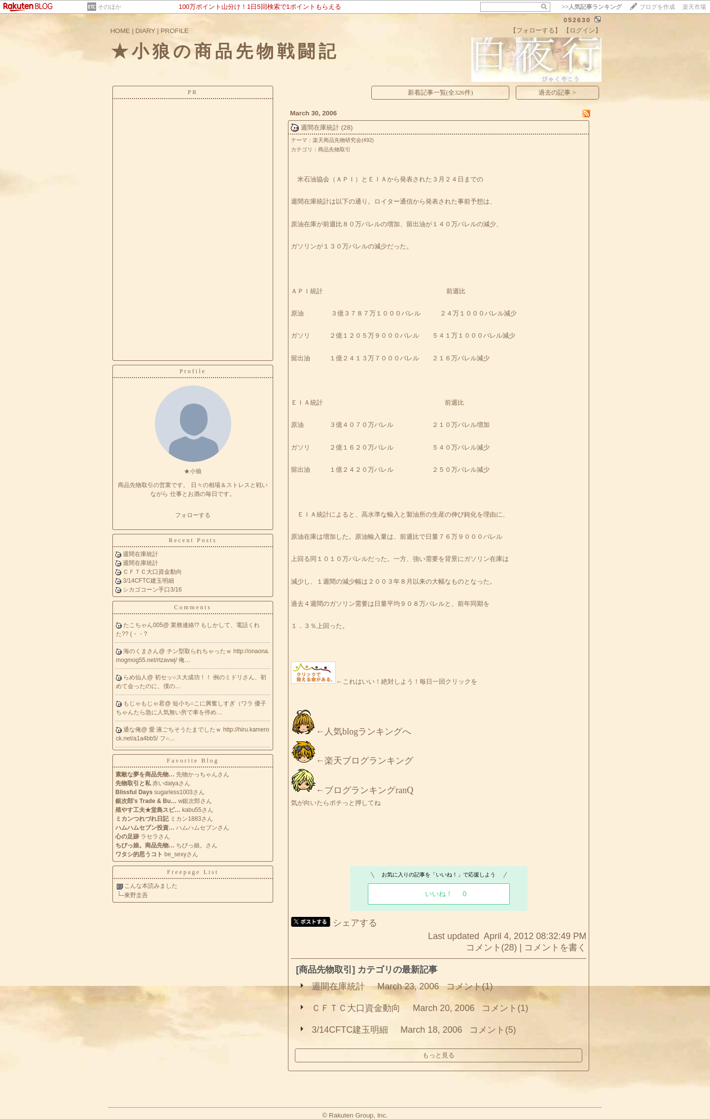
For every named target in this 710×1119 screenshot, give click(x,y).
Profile (192, 371)
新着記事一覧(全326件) (440, 92)
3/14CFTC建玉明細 (148, 580)
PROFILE (175, 31)
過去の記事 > (557, 92)
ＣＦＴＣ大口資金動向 (152, 571)
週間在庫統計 (140, 554)
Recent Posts (193, 540)
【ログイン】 (582, 30)
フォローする (193, 515)
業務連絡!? (186, 625)
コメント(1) (469, 986)
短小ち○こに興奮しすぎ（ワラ (214, 703)
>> (592, 6)
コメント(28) (491, 947)
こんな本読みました (151, 885)
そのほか (109, 6)
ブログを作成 (657, 6)
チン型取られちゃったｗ (200, 651)
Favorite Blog (192, 760)
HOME (120, 31)
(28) (347, 127)
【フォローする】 (535, 30)
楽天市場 (694, 6)
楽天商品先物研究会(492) (343, 140)
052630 (577, 20)
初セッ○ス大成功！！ (184, 677)
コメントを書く (555, 947)
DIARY (145, 31)
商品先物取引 (334, 149)
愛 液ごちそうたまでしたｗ (186, 729)
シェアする (355, 923)
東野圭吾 (136, 895)
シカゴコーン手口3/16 (152, 589)
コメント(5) (492, 1030)
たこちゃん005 (143, 625)
